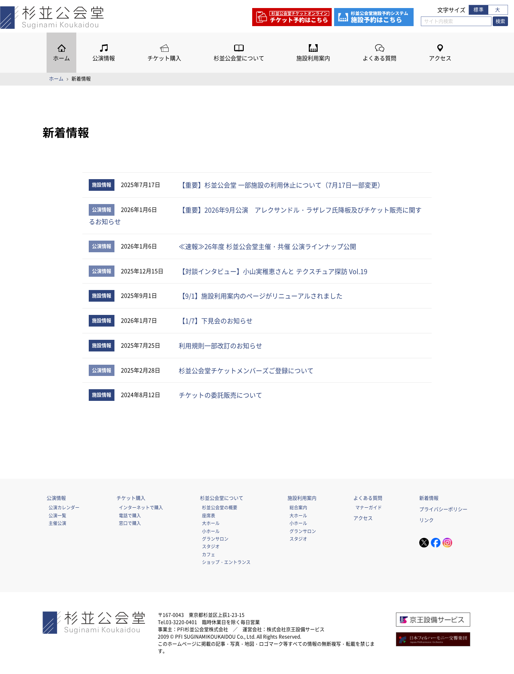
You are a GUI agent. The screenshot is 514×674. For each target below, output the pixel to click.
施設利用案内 (313, 58)
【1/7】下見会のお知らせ (216, 320)
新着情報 (429, 498)
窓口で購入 (130, 523)
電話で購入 (130, 515)
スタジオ (211, 546)
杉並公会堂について (239, 58)
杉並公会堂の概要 (219, 507)
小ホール (211, 531)
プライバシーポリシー (443, 509)
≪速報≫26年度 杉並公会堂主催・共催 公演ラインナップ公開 (267, 246)
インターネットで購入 (141, 507)
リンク (426, 520)
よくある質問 (379, 58)
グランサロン (215, 538)
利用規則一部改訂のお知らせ (220, 345)
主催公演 (57, 523)
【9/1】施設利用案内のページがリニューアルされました (261, 295)
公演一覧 (57, 515)
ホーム (61, 58)
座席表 (208, 515)
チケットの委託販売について (220, 395)
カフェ (208, 554)
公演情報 (103, 58)
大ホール (211, 523)
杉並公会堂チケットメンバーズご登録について (246, 370)
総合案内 (298, 507)
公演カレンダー (64, 507)
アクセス (440, 58)
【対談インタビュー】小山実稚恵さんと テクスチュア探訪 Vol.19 (273, 271)
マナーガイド (368, 507)
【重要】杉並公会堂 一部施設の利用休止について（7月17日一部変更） (281, 185)
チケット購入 (164, 58)
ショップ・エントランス (226, 562)
